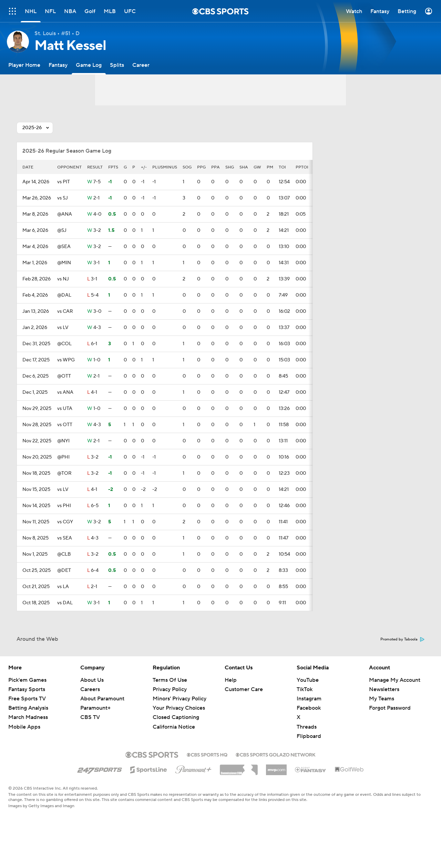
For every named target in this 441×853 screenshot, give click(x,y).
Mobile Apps (24, 726)
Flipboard (309, 736)
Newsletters (384, 689)
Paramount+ (95, 708)
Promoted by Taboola (402, 639)
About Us (92, 680)
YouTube (308, 680)
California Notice (174, 726)
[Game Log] (89, 64)
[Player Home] (24, 64)
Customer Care (244, 689)
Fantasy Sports (26, 689)
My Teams (381, 698)
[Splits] (117, 64)
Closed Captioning (176, 717)
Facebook (309, 708)
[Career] (141, 64)
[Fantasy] (58, 64)
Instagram (309, 698)
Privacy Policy (170, 689)
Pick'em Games (27, 680)
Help (231, 680)
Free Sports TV (27, 698)
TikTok (304, 689)
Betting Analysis (28, 708)
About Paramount (102, 698)
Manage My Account (394, 680)
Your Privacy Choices (179, 708)
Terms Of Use (170, 680)
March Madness (28, 717)
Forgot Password (390, 708)
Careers (90, 689)
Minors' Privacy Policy (179, 698)
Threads (307, 726)
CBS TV (90, 717)
